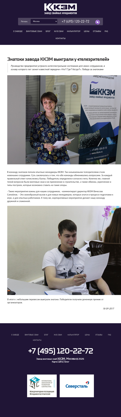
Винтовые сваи (34, 31)
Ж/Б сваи (58, 31)
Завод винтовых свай (46, 359)
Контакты (60, 38)
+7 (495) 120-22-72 (75, 21)
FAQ (106, 31)
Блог (48, 31)
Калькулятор (73, 31)
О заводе (18, 31)
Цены (86, 31)
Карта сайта (57, 362)
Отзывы (97, 31)
